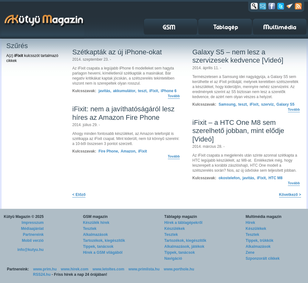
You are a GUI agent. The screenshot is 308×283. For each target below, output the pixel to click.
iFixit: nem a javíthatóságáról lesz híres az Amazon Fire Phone (123, 113)
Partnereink (33, 234)
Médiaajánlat (32, 228)
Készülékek (174, 228)
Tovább (174, 96)
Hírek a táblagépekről (183, 222)
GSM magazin (95, 216)
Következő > (290, 194)
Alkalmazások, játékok (184, 246)
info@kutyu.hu (30, 249)
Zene (250, 252)
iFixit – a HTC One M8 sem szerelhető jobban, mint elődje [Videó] (238, 131)
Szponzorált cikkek (263, 258)
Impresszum (33, 222)
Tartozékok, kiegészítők (104, 240)
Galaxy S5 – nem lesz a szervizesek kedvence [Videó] (237, 56)
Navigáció (173, 258)
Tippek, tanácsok (98, 246)
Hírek (250, 222)
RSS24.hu (42, 274)
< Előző (78, 194)
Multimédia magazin (264, 216)
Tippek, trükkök (259, 240)
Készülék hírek (96, 222)
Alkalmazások (95, 234)
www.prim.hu (45, 269)
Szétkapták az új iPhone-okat (117, 52)
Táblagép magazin (180, 216)
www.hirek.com (75, 269)
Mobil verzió (33, 240)
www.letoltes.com (108, 269)
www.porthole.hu (179, 269)
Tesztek (89, 228)
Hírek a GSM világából (103, 252)
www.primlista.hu (144, 269)
